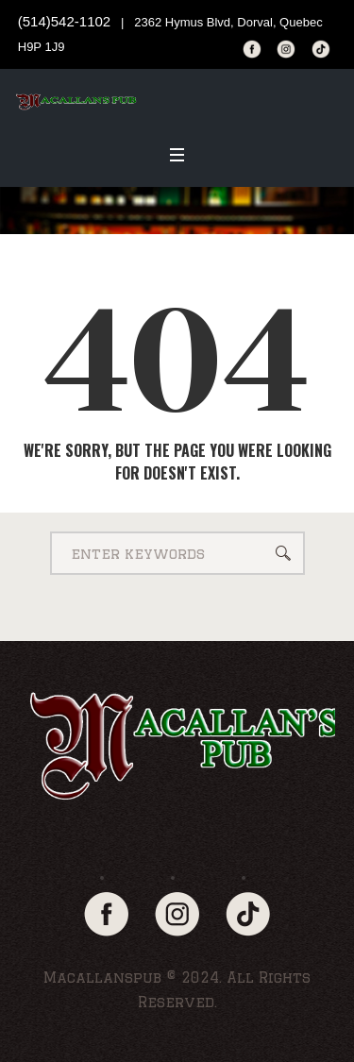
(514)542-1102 (64, 21)
